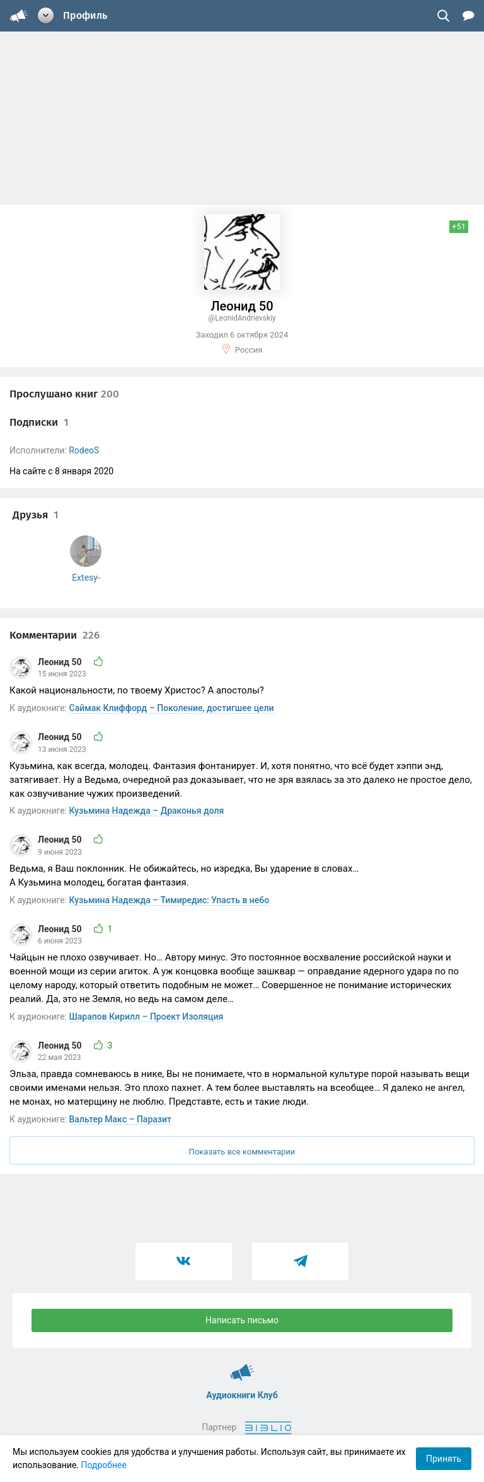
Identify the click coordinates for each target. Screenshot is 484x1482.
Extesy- (86, 578)
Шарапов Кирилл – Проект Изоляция (146, 1017)
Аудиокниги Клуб (242, 1366)
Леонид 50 (61, 662)
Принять (443, 1459)
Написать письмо (242, 1320)
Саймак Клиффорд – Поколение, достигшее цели (171, 708)
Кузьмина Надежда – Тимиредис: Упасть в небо (169, 900)
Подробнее (104, 1465)
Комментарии (54, 635)
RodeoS (84, 450)
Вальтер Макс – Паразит (120, 1119)
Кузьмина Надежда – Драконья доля (146, 811)
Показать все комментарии (242, 1151)
